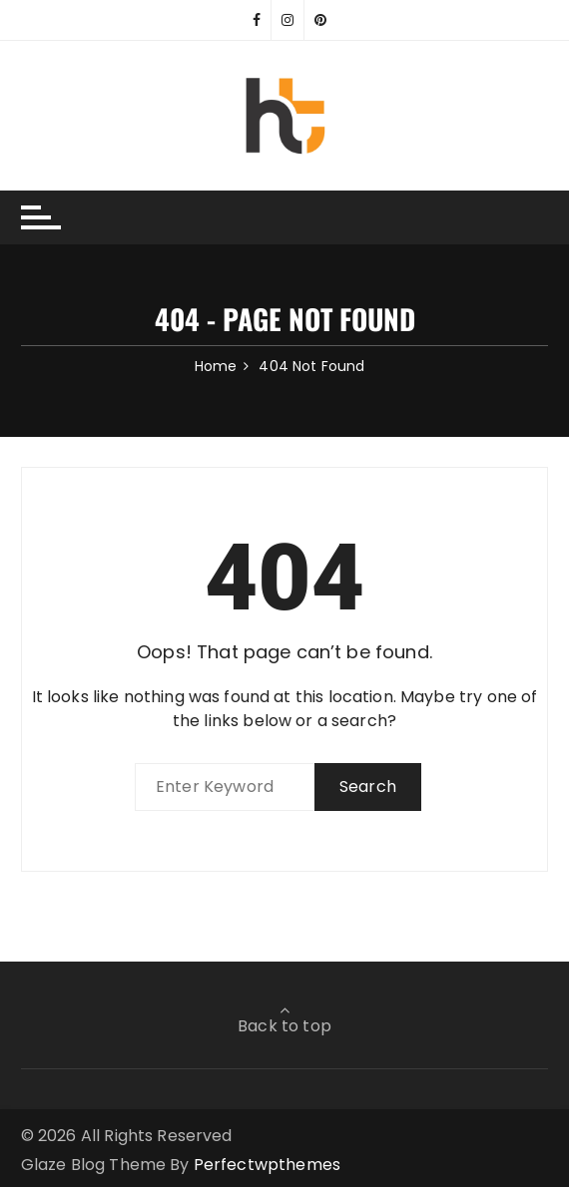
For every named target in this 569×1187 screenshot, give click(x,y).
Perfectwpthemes (267, 1164)
